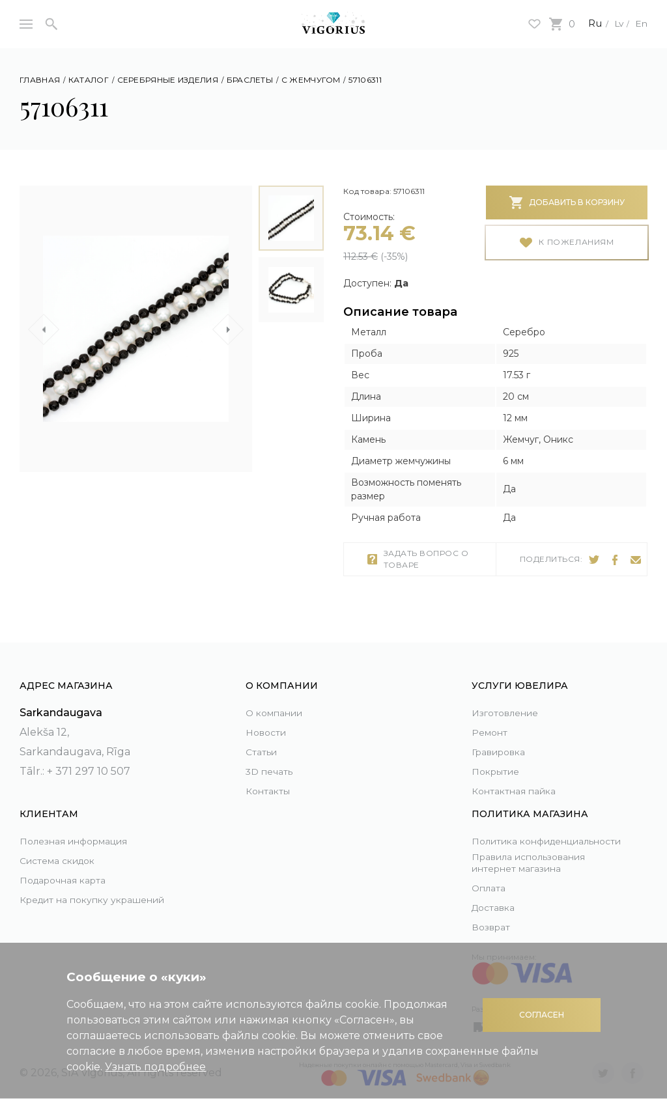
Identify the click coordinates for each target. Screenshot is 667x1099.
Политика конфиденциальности (534, 831)
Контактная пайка (520, 776)
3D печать (273, 757)
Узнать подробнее (155, 1067)
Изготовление (510, 698)
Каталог (88, 80)
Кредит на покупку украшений (72, 895)
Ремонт (492, 718)
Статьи (264, 737)
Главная (40, 80)
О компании (280, 698)
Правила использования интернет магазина (540, 861)
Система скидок (64, 846)
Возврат (493, 927)
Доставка (497, 907)
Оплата (491, 888)
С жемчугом (311, 80)
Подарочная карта (70, 865)
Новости (269, 718)
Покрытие (500, 757)
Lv (614, 23)
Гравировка (504, 737)
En (640, 23)
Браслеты (250, 80)
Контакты (271, 776)
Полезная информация (84, 826)
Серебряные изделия (167, 80)
